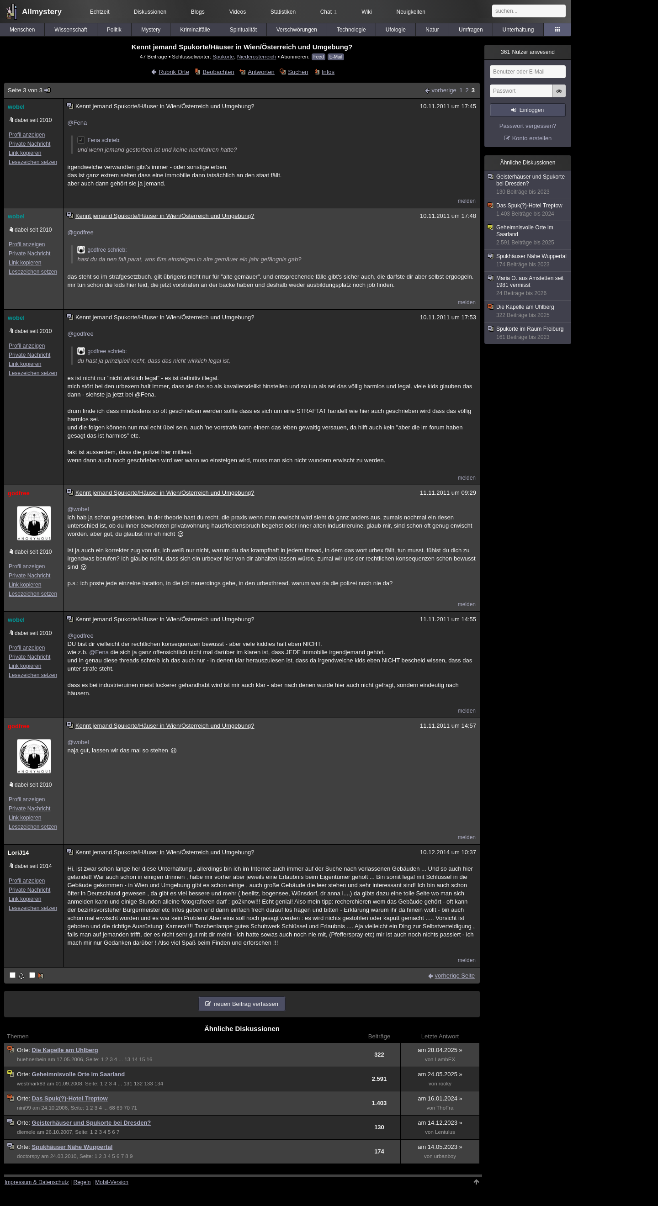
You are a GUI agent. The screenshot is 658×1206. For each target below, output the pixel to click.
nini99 (24, 1108)
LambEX (445, 1059)
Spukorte (223, 56)
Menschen (22, 29)
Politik (114, 29)
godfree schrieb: (102, 250)
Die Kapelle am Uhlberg (65, 1050)
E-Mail (335, 56)
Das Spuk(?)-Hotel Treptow (70, 1098)
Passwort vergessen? (527, 125)
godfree (19, 493)
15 (142, 1059)
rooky (445, 1083)
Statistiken (283, 12)
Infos (328, 72)
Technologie (351, 29)
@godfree (80, 232)
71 (134, 1108)
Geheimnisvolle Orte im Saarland (78, 1074)
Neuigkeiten (411, 12)
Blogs (198, 12)
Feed (318, 56)
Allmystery (42, 11)
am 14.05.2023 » (440, 1146)
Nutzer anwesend (528, 52)
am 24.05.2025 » (440, 1074)
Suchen (298, 72)
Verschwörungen (296, 29)
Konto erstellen (532, 138)
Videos (237, 12)
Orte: (24, 1050)
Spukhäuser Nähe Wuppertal (72, 1146)
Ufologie (396, 29)
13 (127, 1059)
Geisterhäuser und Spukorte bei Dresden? (91, 1122)
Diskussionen (150, 12)
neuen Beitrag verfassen (246, 1003)
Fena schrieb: (99, 140)
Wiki (366, 12)
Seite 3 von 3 (29, 90)
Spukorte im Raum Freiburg (528, 333)
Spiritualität (243, 29)
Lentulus (445, 1132)
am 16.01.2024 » (440, 1098)
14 (135, 1059)
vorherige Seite (455, 975)
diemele (26, 1132)
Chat (328, 12)
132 (138, 1083)
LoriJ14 (18, 852)
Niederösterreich (256, 56)
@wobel (78, 509)
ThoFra (444, 1108)
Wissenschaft (70, 29)
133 (148, 1083)
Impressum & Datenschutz (37, 1182)
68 (112, 1108)
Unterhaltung (518, 29)
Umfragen (471, 29)
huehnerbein (31, 1059)
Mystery (150, 29)
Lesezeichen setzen (33, 162)
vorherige (443, 90)
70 (127, 1108)
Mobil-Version (111, 1182)
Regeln (82, 1182)
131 (127, 1083)
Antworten (261, 72)
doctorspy (28, 1156)
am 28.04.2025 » (440, 1050)
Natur (432, 29)
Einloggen (532, 110)
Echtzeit (100, 12)
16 (150, 1059)
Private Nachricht (29, 144)
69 (119, 1108)
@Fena (77, 122)
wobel (16, 106)
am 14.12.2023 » (440, 1122)
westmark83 (31, 1083)
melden (467, 201)
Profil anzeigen (27, 135)
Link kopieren (25, 153)
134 (158, 1083)
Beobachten (218, 72)
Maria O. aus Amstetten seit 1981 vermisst (528, 286)
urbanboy (445, 1156)
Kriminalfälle (195, 29)
